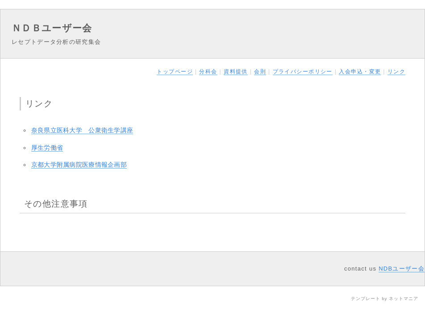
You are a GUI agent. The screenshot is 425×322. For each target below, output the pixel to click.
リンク (396, 71)
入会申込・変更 (360, 71)
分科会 (208, 71)
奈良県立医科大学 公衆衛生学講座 (82, 130)
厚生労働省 (47, 147)
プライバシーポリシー (303, 71)
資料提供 (236, 71)
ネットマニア (403, 298)
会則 (260, 71)
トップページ (175, 71)
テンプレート (365, 298)
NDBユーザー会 (402, 268)
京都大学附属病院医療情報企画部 (79, 164)
